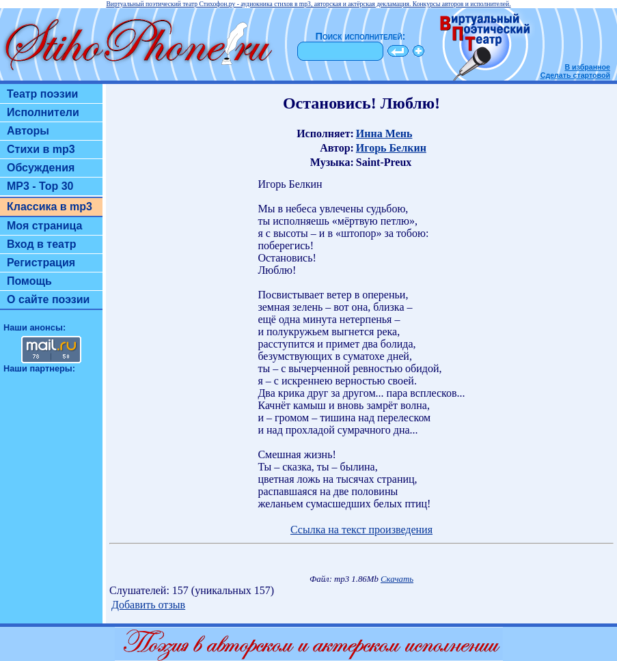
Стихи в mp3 (41, 149)
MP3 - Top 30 (40, 186)
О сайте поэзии (48, 299)
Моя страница (45, 225)
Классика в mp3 (49, 206)
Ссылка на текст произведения (361, 529)
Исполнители (43, 112)
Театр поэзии (42, 94)
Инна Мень (384, 133)
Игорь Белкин (391, 148)
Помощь (29, 281)
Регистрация (41, 262)
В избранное (587, 67)
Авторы (28, 131)
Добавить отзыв (148, 604)
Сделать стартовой (575, 75)
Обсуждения (40, 167)
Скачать (397, 579)
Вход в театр (42, 244)
